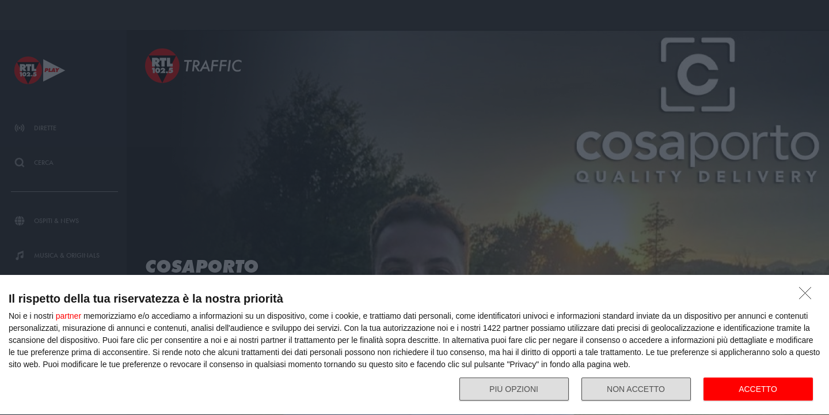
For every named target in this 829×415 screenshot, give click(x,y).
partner (68, 316)
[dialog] (414, 345)
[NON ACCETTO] (808, 296)
